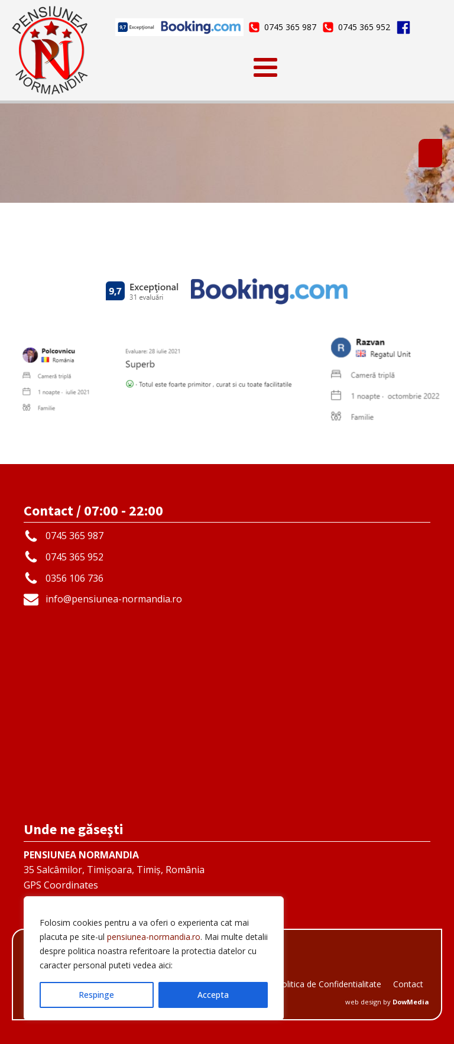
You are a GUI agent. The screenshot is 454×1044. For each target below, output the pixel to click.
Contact (408, 984)
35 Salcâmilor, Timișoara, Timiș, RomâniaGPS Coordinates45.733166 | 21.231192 (114, 877)
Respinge (96, 994)
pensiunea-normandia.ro (153, 936)
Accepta (213, 994)
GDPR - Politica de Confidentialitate (313, 984)
